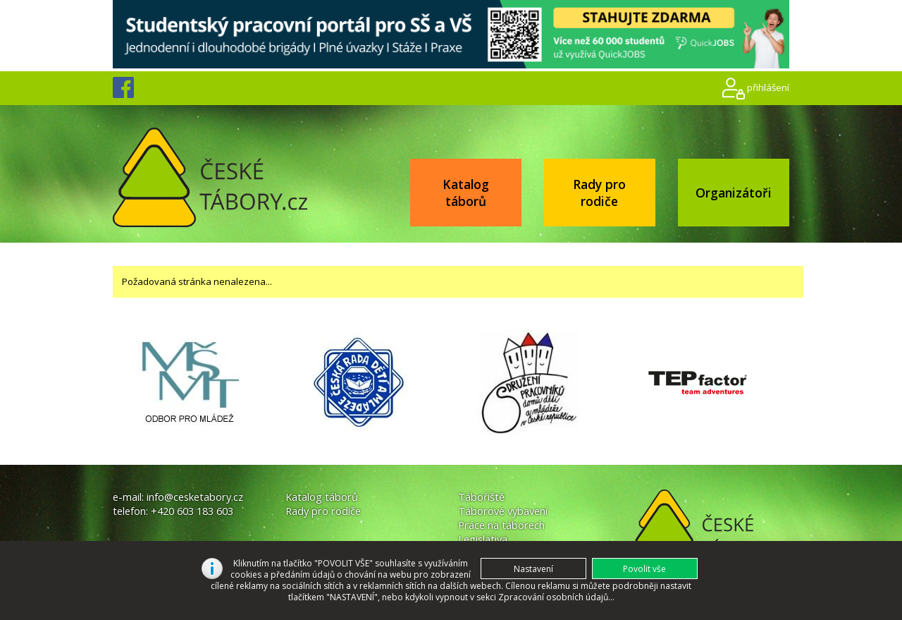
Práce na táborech (501, 525)
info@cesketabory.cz (195, 497)
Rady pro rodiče (599, 192)
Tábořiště (481, 497)
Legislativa (482, 539)
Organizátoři (734, 192)
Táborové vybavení (503, 511)
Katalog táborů (466, 192)
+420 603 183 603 (192, 511)
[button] (645, 568)
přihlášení (768, 87)
